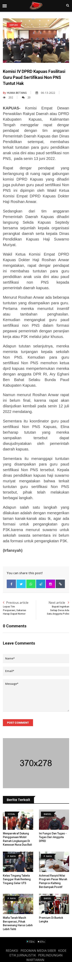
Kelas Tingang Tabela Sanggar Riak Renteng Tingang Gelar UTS (17, 879)
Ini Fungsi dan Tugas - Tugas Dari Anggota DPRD (53, 837)
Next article (52, 608)
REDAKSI (12, 950)
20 (26, 97)
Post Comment (18, 723)
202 (8, 97)
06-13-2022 (45, 93)
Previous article (19, 608)
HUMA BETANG (15, 93)
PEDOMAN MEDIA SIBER (38, 950)
